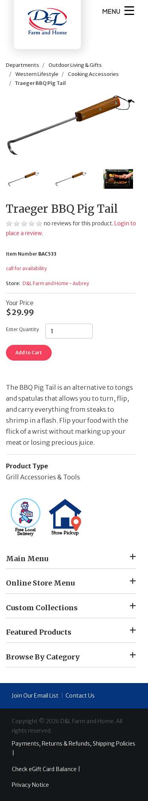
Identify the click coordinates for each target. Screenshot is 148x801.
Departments (22, 65)
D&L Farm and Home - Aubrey (55, 283)
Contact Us (80, 695)
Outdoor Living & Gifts (75, 65)
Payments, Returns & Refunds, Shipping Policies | (73, 748)
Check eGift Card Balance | (46, 769)
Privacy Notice (30, 784)
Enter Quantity (22, 329)
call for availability (26, 268)
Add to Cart (28, 352)
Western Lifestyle (36, 74)
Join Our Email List (35, 695)
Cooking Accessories (93, 74)
